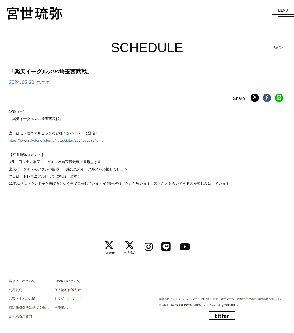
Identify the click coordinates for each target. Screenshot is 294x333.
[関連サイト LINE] (166, 245)
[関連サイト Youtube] (185, 245)
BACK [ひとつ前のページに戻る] (278, 48)
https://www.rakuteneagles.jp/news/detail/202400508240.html (57, 140)
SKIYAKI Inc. (232, 303)
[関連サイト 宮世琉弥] (130, 245)
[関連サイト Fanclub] (109, 245)
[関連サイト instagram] (149, 245)
